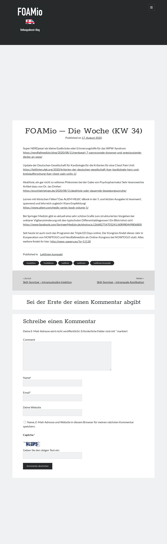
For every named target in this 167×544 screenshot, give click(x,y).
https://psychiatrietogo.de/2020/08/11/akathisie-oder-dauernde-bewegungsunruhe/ (75, 190)
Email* (27, 392)
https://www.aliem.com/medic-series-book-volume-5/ (56, 207)
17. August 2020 (92, 137)
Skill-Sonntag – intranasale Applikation (120, 282)
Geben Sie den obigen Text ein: (41, 450)
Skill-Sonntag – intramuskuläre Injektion (47, 282)
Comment (29, 339)
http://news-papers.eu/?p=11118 (70, 241)
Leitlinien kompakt (51, 254)
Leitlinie (65, 263)
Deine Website (32, 407)
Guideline (31, 263)
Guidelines (49, 263)
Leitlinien (81, 263)
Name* (27, 377)
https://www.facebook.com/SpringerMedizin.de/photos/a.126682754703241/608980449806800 (82, 224)
